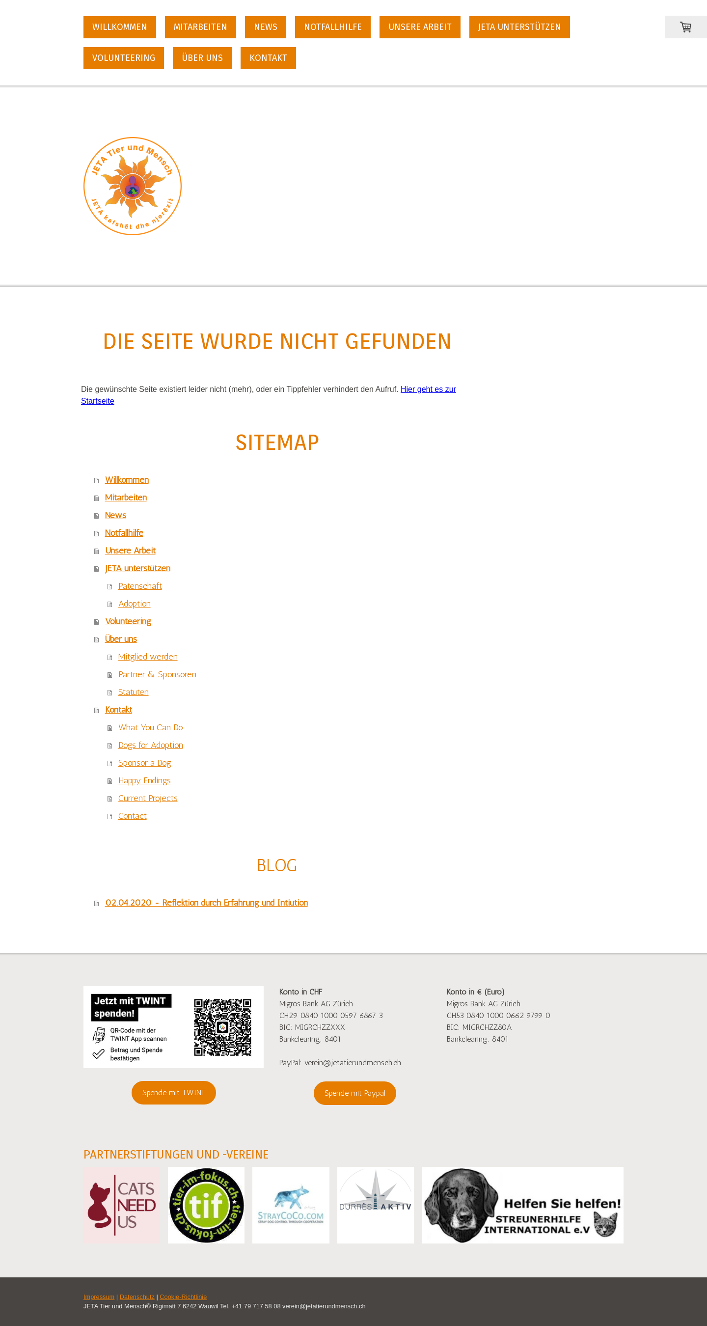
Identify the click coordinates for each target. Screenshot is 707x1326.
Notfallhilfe (333, 27)
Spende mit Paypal (355, 1093)
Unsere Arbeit (420, 27)
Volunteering (123, 58)
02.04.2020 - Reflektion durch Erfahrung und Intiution (206, 902)
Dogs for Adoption (150, 745)
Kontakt (268, 58)
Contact (132, 815)
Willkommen (119, 27)
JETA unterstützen (519, 27)
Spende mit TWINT (173, 1092)
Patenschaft (140, 585)
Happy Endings (144, 780)
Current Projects (148, 798)
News (265, 27)
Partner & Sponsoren (157, 674)
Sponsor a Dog (144, 762)
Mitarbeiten (200, 27)
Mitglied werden (148, 656)
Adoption (134, 603)
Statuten (133, 692)
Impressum (98, 1296)
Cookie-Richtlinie (183, 1296)
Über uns (202, 58)
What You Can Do (150, 727)
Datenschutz (137, 1296)
